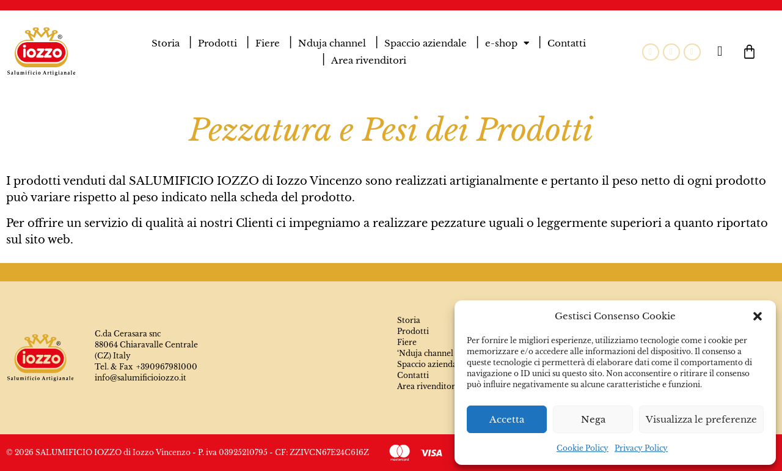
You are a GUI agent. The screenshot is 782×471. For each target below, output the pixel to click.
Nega (593, 419)
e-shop (507, 43)
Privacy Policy (641, 448)
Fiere (267, 43)
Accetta (506, 419)
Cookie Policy (582, 448)
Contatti (566, 43)
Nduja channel (332, 43)
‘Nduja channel (425, 353)
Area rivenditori (368, 60)
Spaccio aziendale (425, 43)
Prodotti (217, 43)
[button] (757, 316)
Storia (166, 43)
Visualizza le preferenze (701, 419)
